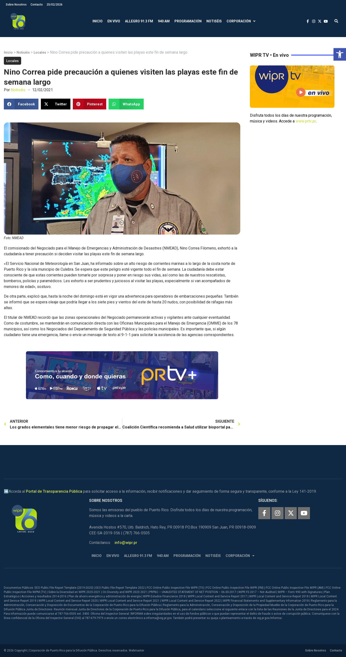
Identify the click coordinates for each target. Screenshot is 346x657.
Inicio (98, 21)
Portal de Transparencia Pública (54, 491)
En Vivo (113, 21)
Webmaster (136, 650)
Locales (40, 52)
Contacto (37, 4)
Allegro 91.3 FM (139, 21)
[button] (340, 54)
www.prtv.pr (306, 121)
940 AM (164, 21)
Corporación (241, 21)
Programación (188, 21)
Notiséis (214, 21)
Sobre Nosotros (16, 4)
